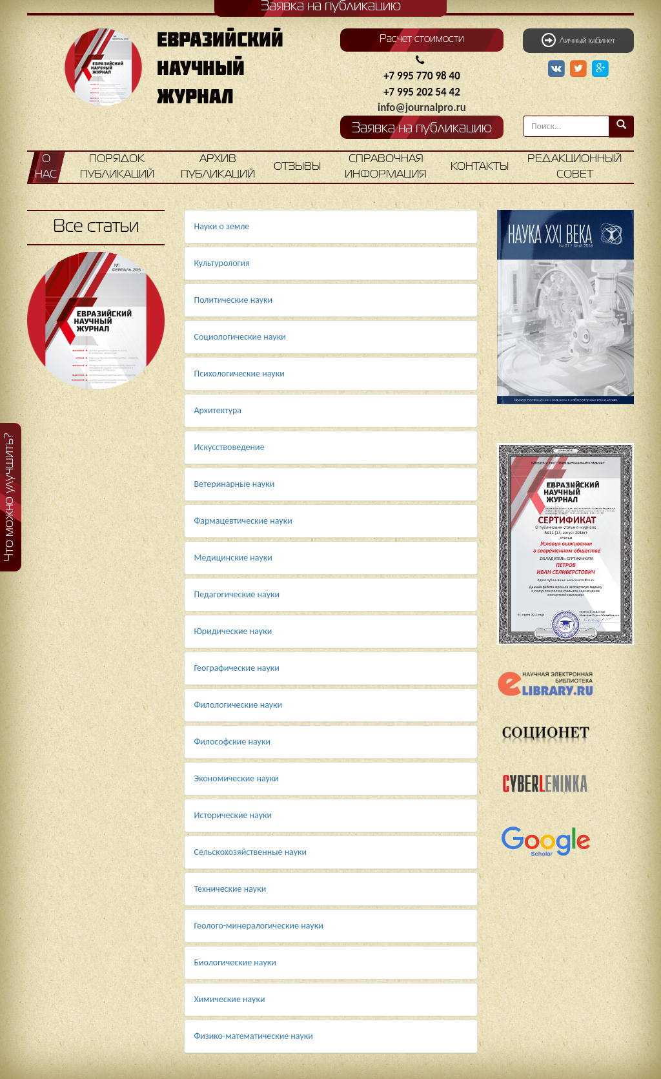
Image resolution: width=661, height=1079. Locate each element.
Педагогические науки (237, 594)
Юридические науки (233, 631)
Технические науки (230, 888)
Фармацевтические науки (243, 520)
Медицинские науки (233, 557)
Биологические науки (235, 962)
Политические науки (233, 299)
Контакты (480, 167)
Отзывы (297, 167)
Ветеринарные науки (234, 483)
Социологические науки (240, 336)
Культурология (222, 263)
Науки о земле (222, 226)
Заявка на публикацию (422, 129)
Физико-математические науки (253, 1036)
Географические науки (237, 668)
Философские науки (232, 741)
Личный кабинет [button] (578, 40)
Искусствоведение (229, 447)
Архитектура (218, 410)
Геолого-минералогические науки (258, 925)
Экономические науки (236, 778)
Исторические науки (233, 815)
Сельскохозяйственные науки (250, 852)
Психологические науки (239, 373)
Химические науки (229, 999)
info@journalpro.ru (422, 107)
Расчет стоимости (422, 39)
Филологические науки (238, 704)
